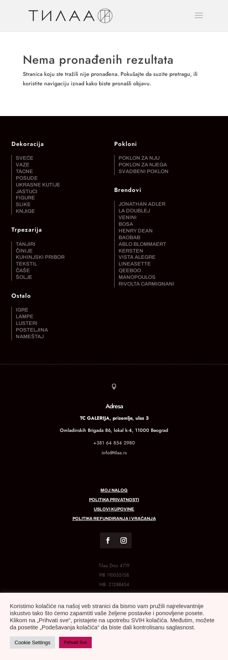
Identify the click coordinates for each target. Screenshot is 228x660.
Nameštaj (30, 336)
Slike (23, 204)
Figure (25, 198)
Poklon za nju (139, 158)
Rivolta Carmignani (146, 284)
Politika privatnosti (114, 499)
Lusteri (26, 323)
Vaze (23, 165)
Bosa (126, 224)
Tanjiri (25, 244)
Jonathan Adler (142, 204)
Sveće (24, 158)
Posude (27, 178)
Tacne (24, 171)
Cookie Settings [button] (32, 642)
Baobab (129, 237)
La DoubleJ (134, 211)
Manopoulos (137, 277)
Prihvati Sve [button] (75, 642)
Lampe (24, 316)
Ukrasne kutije (38, 185)
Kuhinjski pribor (40, 257)
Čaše (23, 270)
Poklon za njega (143, 165)
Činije (24, 251)
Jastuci (26, 191)
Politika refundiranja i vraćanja (114, 518)
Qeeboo (130, 270)
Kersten (131, 251)
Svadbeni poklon (144, 171)
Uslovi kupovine (114, 509)
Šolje (24, 277)
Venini (128, 217)
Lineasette (135, 264)
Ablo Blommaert (142, 244)
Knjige (25, 211)
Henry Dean (136, 231)
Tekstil (26, 264)
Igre (22, 310)
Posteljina (32, 330)
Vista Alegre (137, 257)
